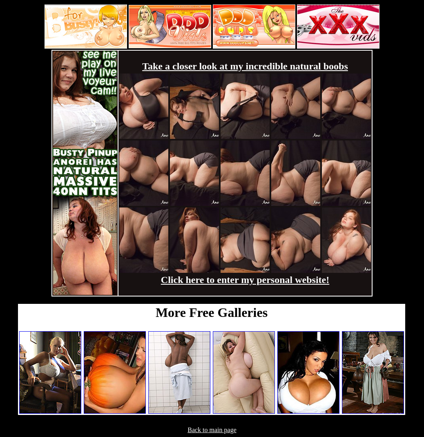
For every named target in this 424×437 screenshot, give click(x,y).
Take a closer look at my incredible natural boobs (245, 66)
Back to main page (212, 429)
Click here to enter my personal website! (245, 279)
